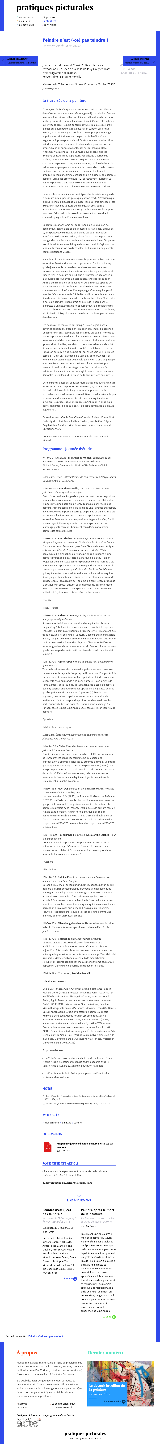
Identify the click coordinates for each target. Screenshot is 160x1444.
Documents (127, 69)
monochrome (52, 1123)
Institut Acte (50, 1422)
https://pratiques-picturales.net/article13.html (67, 1183)
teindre (78, 1123)
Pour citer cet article (134, 73)
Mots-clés (126, 65)
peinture (66, 1123)
